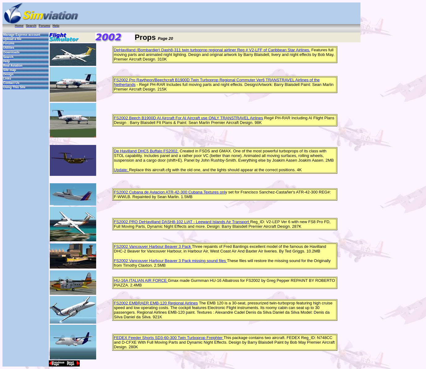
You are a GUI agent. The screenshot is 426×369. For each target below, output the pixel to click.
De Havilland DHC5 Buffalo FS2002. (146, 151)
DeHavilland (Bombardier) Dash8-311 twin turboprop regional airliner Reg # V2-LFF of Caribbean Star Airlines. (212, 50)
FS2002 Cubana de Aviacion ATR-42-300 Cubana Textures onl (169, 192)
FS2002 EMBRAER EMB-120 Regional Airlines (156, 303)
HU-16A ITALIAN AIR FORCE (141, 280)
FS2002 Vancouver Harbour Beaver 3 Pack (153, 246)
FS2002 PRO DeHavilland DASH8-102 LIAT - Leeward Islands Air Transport (182, 221)
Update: (121, 170)
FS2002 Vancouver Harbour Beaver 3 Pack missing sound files (170, 260)
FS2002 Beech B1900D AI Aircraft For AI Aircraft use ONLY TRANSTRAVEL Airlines (188, 118)
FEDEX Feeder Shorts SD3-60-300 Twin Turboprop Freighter (169, 337)
